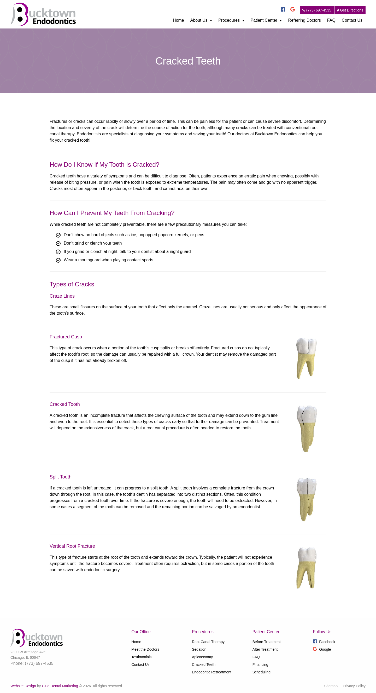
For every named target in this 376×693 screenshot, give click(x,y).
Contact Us (352, 20)
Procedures (229, 20)
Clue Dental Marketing (60, 686)
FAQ (331, 20)
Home (178, 20)
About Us (199, 20)
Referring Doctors (304, 20)
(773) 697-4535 (316, 10)
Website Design (23, 686)
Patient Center (264, 20)
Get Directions (350, 10)
